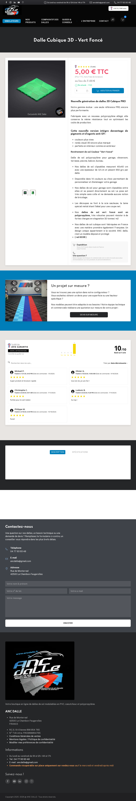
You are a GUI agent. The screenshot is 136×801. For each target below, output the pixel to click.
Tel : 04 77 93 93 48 (19, 759)
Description (57, 452)
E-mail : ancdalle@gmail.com (23, 762)
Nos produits (32, 21)
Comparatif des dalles (49, 21)
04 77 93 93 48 (122, 2)
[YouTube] (19, 2)
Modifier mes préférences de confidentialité (31, 742)
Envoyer (68, 623)
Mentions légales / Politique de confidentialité (32, 739)
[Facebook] (6, 2)
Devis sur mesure (89, 315)
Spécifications (80, 452)
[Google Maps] (23, 2)
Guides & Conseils (70, 21)
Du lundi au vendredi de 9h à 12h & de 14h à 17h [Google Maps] (64, 2)
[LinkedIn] (15, 2)
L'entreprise (88, 21)
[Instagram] (10, 2)
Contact (104, 21)
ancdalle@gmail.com (100, 2)
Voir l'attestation (18, 351)
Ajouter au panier (107, 91)
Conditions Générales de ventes (25, 736)
